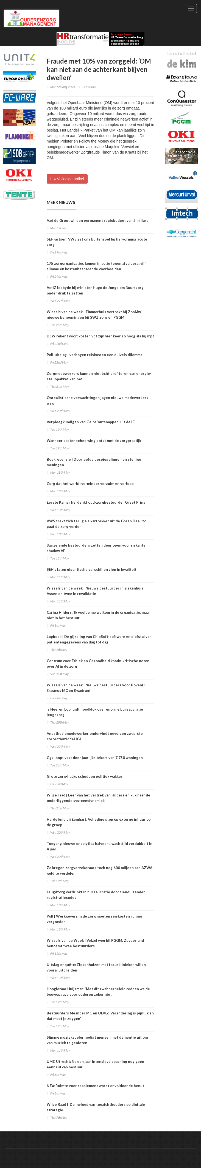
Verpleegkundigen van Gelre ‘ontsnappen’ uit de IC (91, 422)
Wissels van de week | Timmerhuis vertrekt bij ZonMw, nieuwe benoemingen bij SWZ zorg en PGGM (94, 315)
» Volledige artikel (67, 179)
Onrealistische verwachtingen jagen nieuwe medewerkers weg (97, 400)
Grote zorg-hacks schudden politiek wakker (84, 776)
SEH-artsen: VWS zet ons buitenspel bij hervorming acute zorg (97, 242)
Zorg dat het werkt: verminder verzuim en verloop (90, 483)
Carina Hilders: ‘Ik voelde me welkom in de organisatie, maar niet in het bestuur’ (98, 615)
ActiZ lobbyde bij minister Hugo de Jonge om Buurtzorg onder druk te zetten (95, 290)
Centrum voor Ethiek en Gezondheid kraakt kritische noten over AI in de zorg (98, 663)
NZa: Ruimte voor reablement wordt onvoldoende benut (95, 1086)
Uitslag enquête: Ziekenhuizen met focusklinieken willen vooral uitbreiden (96, 967)
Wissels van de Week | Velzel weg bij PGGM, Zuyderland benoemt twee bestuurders (95, 943)
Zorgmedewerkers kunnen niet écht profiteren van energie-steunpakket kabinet (99, 376)
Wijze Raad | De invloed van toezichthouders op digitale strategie (96, 1107)
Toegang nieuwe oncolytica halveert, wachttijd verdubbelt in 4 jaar (99, 846)
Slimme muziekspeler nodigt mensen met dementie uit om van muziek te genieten (97, 1040)
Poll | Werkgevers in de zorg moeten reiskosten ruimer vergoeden (95, 919)
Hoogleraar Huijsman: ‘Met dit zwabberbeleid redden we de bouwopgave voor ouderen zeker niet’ (98, 992)
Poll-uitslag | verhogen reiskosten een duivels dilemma (94, 355)
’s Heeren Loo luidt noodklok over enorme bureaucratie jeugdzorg (95, 712)
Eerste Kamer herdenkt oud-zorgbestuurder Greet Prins (96, 502)
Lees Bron (89, 87)
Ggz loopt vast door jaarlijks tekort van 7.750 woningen (95, 757)
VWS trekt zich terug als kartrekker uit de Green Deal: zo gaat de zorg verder (96, 524)
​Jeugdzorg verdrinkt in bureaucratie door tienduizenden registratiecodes (96, 895)
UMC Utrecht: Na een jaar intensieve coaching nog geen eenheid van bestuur (95, 1064)
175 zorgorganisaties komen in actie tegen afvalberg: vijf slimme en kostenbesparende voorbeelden (96, 266)
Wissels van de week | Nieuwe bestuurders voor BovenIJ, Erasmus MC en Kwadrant (96, 688)
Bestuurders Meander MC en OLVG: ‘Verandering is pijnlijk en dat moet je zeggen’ (100, 1016)
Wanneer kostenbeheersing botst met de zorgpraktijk (94, 440)
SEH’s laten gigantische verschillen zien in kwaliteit (91, 569)
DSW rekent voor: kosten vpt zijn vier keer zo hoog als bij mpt (100, 336)
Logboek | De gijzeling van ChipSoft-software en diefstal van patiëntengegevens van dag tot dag (99, 639)
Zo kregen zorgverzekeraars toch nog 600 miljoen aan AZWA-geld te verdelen (100, 870)
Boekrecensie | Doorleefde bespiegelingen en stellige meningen (94, 462)
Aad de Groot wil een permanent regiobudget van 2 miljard (98, 220)
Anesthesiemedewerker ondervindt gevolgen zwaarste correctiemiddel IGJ (95, 736)
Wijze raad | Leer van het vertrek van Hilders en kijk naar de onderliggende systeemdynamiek (98, 798)
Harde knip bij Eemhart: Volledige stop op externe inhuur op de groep (99, 822)
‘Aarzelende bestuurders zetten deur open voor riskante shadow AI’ (96, 548)
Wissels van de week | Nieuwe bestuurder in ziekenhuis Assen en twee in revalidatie (95, 591)
